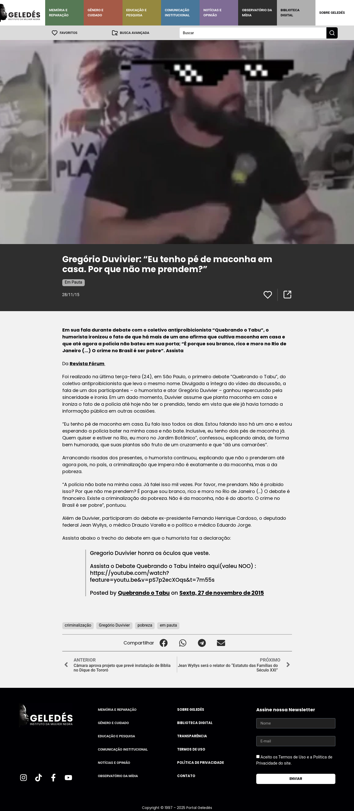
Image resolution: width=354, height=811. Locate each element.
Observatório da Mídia (257, 12)
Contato (186, 775)
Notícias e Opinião (212, 12)
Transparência (192, 735)
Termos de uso (191, 749)
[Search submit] (332, 32)
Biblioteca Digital (290, 12)
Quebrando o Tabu (144, 592)
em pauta (168, 625)
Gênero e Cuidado (95, 12)
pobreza (145, 625)
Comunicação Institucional (177, 12)
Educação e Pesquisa (136, 12)
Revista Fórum (87, 363)
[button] (163, 642)
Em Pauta (73, 282)
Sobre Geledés (332, 13)
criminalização (78, 625)
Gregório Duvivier (114, 625)
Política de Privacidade (200, 762)
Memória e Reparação (58, 12)
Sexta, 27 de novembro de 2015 (221, 592)
